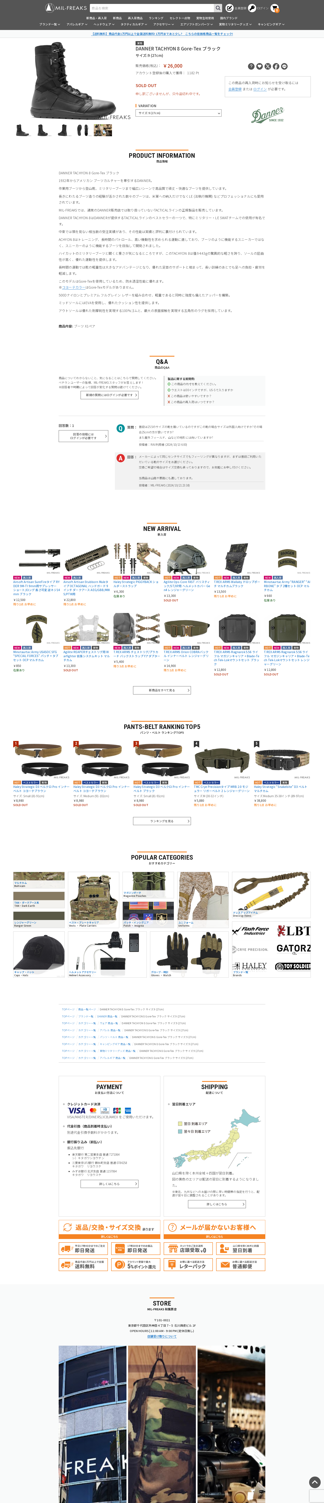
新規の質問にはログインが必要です (109, 395)
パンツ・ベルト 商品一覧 (114, 1037)
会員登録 (235, 88)
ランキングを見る (162, 821)
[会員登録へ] (235, 8)
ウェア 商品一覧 (109, 1023)
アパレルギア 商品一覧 (113, 1058)
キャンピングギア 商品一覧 (115, 1044)
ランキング (156, 18)
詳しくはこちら (109, 1184)
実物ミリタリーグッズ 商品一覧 (118, 1051)
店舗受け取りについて (162, 1336)
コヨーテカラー (73, 287)
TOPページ (68, 1009)
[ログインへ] (258, 8)
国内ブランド (229, 18)
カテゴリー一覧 (87, 1023)
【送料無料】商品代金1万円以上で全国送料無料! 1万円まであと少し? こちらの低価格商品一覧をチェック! (162, 34)
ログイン (260, 88)
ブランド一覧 (85, 1016)
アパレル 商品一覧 (110, 1030)
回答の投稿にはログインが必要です (83, 436)
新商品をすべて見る (162, 690)
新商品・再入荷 (96, 18)
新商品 (117, 18)
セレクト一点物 (180, 18)
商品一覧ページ (87, 1009)
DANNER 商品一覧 (107, 1016)
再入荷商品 (135, 18)
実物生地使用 (205, 18)
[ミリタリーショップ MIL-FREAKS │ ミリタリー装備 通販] (66, 8)
